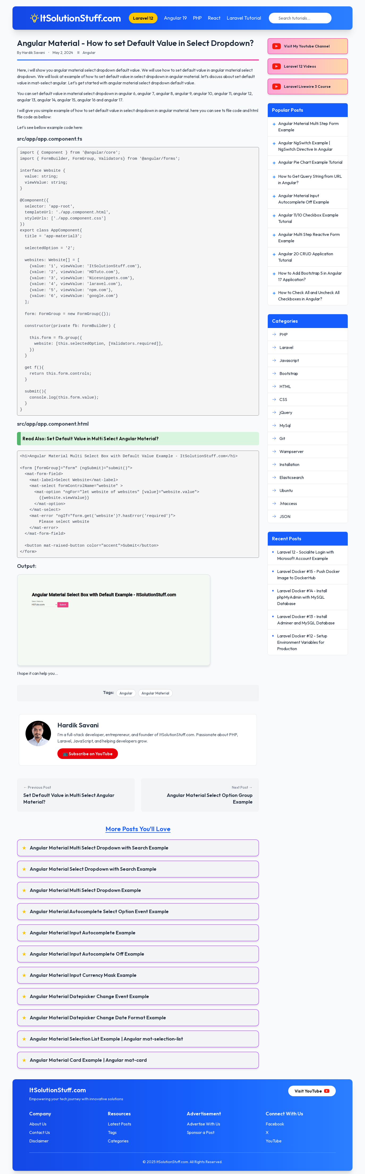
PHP (197, 18)
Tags (112, 1132)
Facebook (274, 1123)
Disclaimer (39, 1140)
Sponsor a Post (200, 1132)
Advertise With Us (203, 1123)
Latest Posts (120, 1123)
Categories (118, 1140)
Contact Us (40, 1132)
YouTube (273, 1140)
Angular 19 (175, 18)
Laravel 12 (143, 18)
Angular (126, 693)
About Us (38, 1123)
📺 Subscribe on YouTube (88, 753)
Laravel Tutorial (244, 18)
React (214, 18)
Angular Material (155, 693)
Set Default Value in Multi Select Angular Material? (103, 438)
